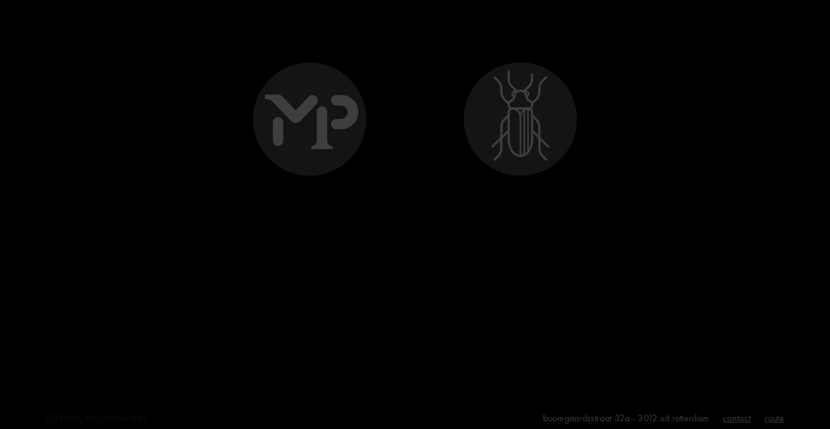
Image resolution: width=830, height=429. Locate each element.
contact (736, 418)
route (774, 418)
